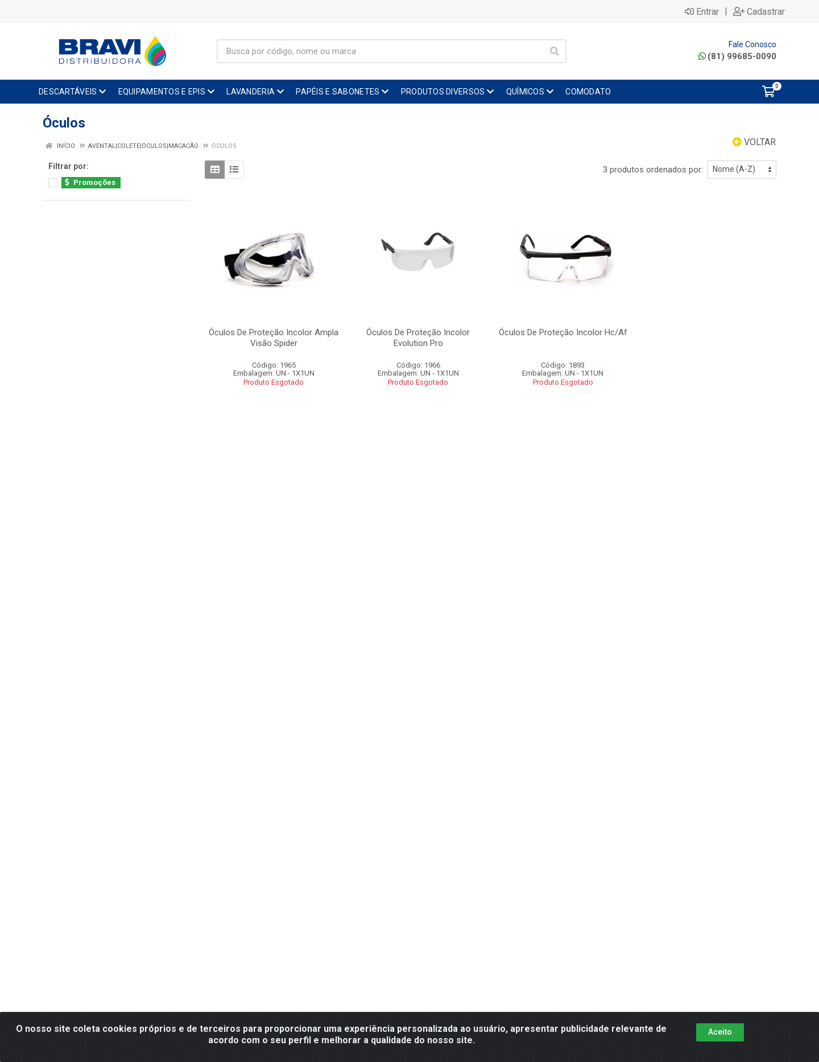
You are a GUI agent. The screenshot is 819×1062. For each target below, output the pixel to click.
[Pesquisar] (554, 51)
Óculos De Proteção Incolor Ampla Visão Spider (273, 337)
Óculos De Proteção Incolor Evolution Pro (418, 337)
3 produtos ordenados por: (653, 169)
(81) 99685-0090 (737, 56)
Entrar (702, 11)
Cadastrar (759, 11)
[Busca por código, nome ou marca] (380, 51)
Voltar (754, 142)
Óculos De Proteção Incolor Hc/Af (563, 332)
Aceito (720, 1031)
